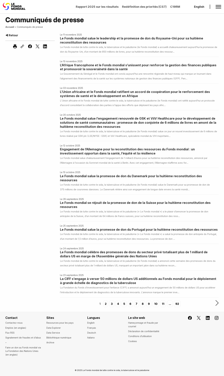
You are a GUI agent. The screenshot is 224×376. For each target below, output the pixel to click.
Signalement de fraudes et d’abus (23, 337)
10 (156, 303)
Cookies (132, 341)
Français (91, 327)
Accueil (9, 27)
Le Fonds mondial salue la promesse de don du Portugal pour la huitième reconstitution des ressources (139, 229)
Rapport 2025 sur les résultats (97, 6)
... (170, 303)
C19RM (175, 6)
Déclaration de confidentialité (143, 331)
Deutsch (91, 332)
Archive (50, 342)
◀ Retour (11, 35)
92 (177, 303)
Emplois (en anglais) (15, 327)
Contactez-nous (14, 322)
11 (163, 303)
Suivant (217, 303)
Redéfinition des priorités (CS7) (144, 6)
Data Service (53, 332)
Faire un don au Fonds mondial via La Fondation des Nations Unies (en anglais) (23, 351)
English (199, 6)
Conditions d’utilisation (140, 336)
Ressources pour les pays (60, 322)
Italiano (91, 337)
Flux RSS (10, 332)
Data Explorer (53, 327)
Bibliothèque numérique (58, 337)
